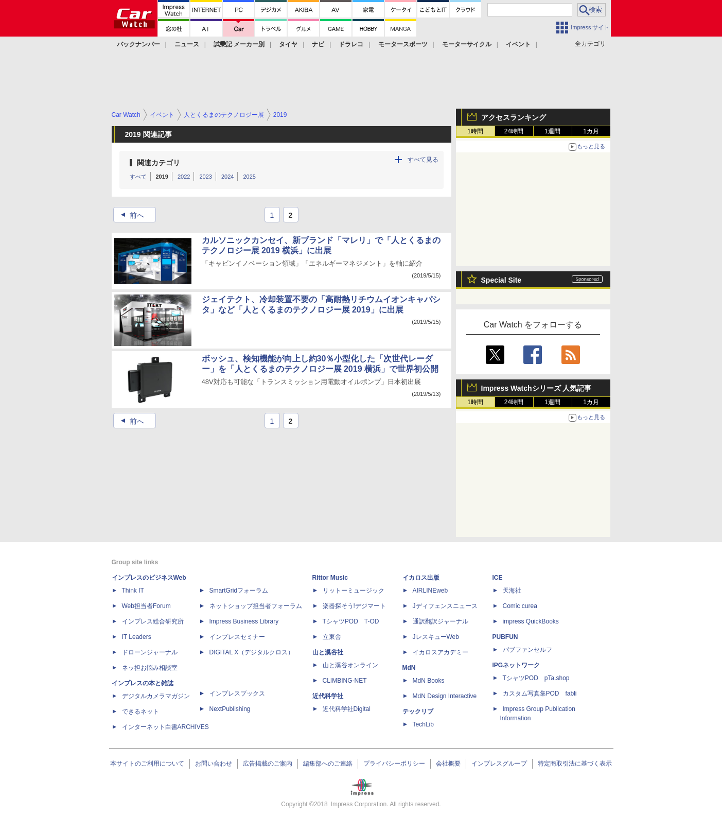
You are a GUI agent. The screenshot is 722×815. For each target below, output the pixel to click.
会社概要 (448, 763)
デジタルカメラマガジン (156, 696)
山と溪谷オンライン (350, 665)
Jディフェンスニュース (445, 606)
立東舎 (332, 636)
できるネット (140, 711)
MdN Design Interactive (445, 696)
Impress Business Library (244, 621)
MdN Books (429, 680)
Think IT (133, 590)
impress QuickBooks (531, 621)
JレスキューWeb (436, 636)
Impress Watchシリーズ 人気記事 (536, 388)
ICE (497, 577)
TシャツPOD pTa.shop (536, 678)
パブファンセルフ (527, 649)
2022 (184, 177)
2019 (162, 177)
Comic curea (520, 606)
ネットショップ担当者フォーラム (255, 606)
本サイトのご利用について (147, 763)
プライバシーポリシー (394, 763)
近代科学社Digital (347, 709)
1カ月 (591, 131)
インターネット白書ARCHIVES (165, 727)
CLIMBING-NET (345, 680)
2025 (249, 177)
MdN (409, 667)
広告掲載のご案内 (267, 763)
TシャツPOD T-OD (351, 621)
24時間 (513, 131)
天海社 (512, 590)
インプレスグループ (499, 763)
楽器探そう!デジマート (354, 606)
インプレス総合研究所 (153, 621)
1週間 (552, 131)
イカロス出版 (420, 577)
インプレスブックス (237, 693)
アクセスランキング (513, 117)
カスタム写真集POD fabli (540, 693)
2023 (205, 177)
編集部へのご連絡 (328, 763)
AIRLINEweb (430, 590)
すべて (138, 177)
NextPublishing (230, 709)
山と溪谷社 (327, 652)
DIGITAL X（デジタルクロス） (251, 652)
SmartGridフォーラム (239, 590)
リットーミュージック (353, 590)
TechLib (423, 724)
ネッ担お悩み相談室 (150, 667)
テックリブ (417, 711)
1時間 (475, 131)
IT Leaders (136, 636)
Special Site (501, 280)
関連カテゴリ (158, 162)
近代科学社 (327, 696)
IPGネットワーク (516, 665)
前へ (129, 215)
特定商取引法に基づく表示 (575, 763)
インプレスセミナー (237, 636)
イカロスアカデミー (440, 652)
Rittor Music (330, 577)
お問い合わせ (213, 763)
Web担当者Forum (146, 606)
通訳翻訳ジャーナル (440, 621)
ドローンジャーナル (150, 652)
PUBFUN (505, 636)
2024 (227, 177)
